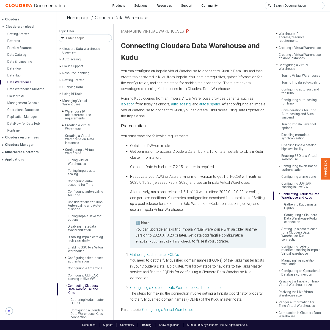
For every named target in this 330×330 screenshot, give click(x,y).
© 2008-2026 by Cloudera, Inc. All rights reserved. (217, 325)
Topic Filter (66, 31)
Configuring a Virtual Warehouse (79, 151)
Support (186, 5)
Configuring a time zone (85, 268)
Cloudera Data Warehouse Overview (81, 50)
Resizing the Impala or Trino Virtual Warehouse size (299, 283)
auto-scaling (181, 104)
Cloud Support (72, 66)
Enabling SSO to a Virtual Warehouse (86, 249)
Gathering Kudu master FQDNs (87, 301)
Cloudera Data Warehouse (121, 17)
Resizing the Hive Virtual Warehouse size (296, 293)
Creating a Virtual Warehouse (77, 126)
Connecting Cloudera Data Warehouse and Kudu (83, 289)
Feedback (325, 168)
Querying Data (72, 87)
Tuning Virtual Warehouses (78, 161)
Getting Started (73, 80)
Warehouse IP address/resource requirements (78, 115)
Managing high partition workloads (298, 262)
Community (209, 5)
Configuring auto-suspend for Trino (80, 182)
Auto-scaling (71, 59)
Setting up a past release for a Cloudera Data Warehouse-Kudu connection (299, 234)
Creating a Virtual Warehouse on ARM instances (79, 139)
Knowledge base (169, 325)
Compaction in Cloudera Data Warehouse (300, 314)
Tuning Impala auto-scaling (82, 172)
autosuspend (209, 104)
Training (146, 325)
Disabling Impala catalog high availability (85, 238)
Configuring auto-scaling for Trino (85, 193)
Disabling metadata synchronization (82, 228)
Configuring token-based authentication (86, 259)
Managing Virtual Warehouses (74, 102)
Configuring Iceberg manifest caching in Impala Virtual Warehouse (300, 250)
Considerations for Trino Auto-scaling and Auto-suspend (85, 205)
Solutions (140, 5)
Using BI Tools (72, 94)
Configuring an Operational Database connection (300, 272)
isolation (128, 104)
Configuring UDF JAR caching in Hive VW (83, 277)
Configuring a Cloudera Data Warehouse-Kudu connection (87, 313)
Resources (164, 5)
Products (118, 5)
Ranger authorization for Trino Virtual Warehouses (297, 303)
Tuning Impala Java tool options (85, 217)
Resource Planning (75, 73)
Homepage (78, 17)
